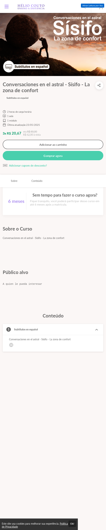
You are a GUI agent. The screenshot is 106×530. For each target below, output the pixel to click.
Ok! (72, 523)
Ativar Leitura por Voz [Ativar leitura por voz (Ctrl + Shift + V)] (92, 5)
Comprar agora (53, 155)
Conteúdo (36, 180)
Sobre (14, 180)
